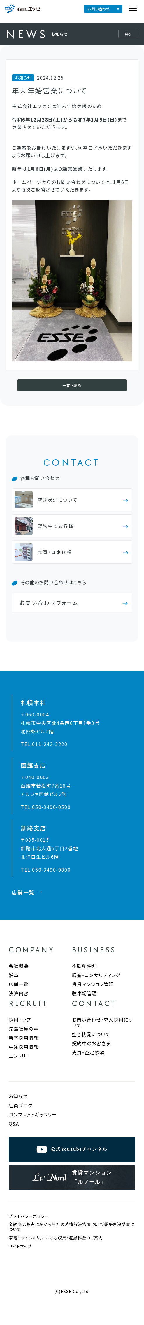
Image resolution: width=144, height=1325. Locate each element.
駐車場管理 (84, 1001)
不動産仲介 (84, 973)
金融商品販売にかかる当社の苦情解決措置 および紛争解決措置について (71, 1244)
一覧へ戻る (72, 386)
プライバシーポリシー (29, 1232)
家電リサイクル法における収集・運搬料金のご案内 (56, 1254)
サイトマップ (20, 1263)
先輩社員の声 (23, 1036)
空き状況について (91, 1042)
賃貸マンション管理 (93, 992)
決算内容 (19, 1001)
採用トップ (20, 1027)
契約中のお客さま (91, 1051)
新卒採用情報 (24, 1045)
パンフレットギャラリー (33, 1123)
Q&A (14, 1132)
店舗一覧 (19, 992)
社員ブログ (21, 1113)
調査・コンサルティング (96, 983)
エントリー (20, 1064)
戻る (128, 34)
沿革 (14, 983)
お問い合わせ (100, 9)
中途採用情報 (24, 1054)
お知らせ (18, 1104)
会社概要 (19, 973)
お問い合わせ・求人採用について (102, 1030)
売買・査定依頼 (88, 1060)
